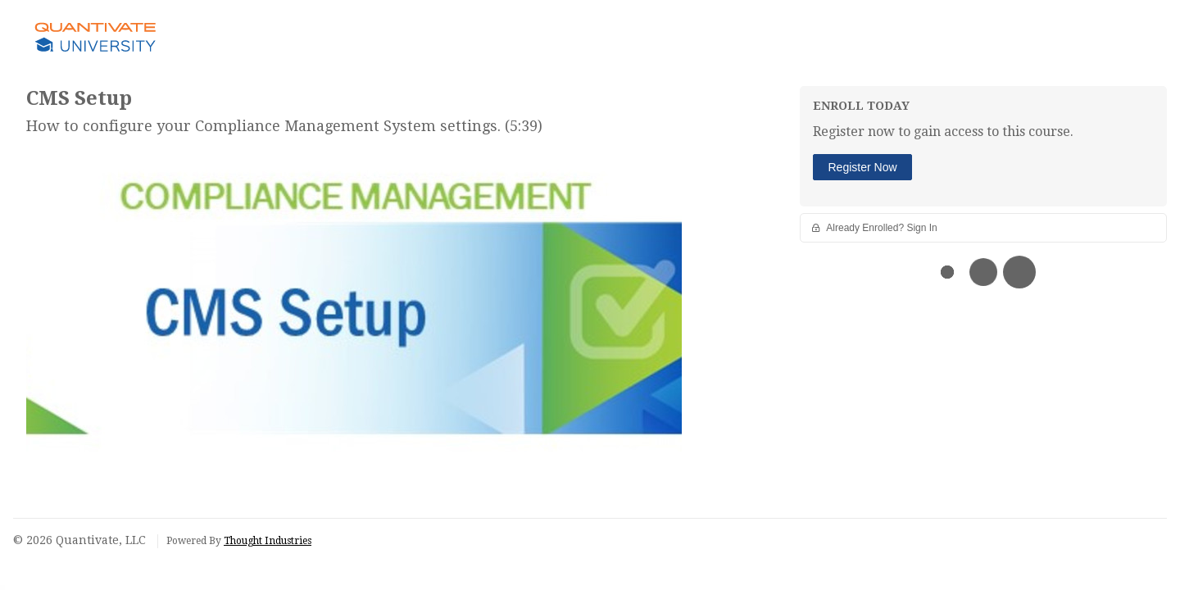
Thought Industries (267, 541)
